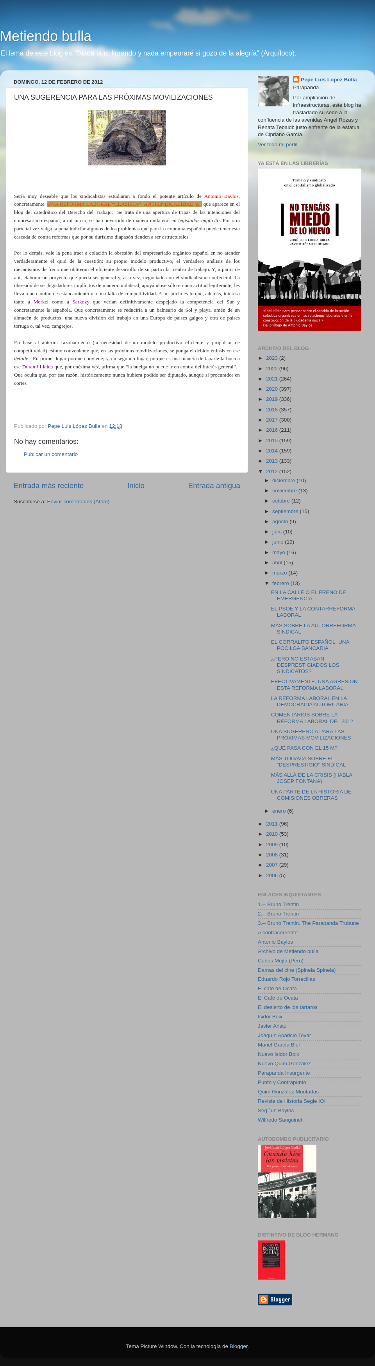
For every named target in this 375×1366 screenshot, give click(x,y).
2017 (272, 420)
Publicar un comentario (51, 454)
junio (278, 542)
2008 (272, 855)
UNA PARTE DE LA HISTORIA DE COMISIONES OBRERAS (311, 795)
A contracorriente (278, 932)
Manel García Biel (279, 1045)
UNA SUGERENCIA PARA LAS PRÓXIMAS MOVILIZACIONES (311, 735)
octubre (281, 501)
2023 (272, 358)
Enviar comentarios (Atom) (78, 501)
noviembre (285, 491)
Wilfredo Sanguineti (281, 1120)
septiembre (286, 511)
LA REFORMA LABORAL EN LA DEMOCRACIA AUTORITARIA (309, 701)
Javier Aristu (272, 1026)
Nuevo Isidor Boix (278, 1054)
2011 (272, 824)
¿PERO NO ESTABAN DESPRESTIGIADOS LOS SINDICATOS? (305, 665)
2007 (272, 865)
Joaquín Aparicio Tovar (284, 1035)
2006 (272, 875)
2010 (272, 834)
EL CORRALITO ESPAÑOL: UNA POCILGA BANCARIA (310, 645)
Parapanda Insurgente (284, 1073)
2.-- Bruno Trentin (278, 914)
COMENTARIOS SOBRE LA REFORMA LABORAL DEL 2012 (312, 718)
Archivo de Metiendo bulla (288, 951)
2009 (272, 844)
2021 (272, 379)
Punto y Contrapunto (282, 1082)
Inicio (136, 485)
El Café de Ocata (278, 998)
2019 (272, 399)
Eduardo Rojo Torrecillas (286, 979)
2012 (272, 471)
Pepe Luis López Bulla (329, 80)
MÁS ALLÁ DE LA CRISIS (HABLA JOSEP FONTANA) (311, 778)
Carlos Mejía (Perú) (281, 961)
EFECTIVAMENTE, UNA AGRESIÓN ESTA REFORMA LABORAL (314, 685)
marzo (280, 573)
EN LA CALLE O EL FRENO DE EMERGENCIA (308, 595)
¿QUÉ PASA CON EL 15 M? (304, 748)
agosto (280, 521)
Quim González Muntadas (288, 1092)
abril (278, 562)
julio (277, 532)
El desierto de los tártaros (288, 1007)
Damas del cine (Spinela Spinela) (297, 970)
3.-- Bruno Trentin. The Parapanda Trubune (308, 923)
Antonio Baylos (275, 942)
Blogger (239, 1346)
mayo (279, 552)
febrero (281, 583)
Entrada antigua (214, 485)
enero (279, 811)
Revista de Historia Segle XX (291, 1101)
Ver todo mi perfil (277, 144)
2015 (272, 440)
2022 (272, 369)
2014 (272, 451)
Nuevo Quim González (284, 1063)
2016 (272, 430)
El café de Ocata (277, 988)
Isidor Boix (270, 1017)
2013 (272, 461)
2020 (272, 389)
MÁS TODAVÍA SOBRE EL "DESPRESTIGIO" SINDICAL (308, 762)
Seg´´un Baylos (276, 1110)
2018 (272, 410)
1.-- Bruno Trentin (278, 904)
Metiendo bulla (45, 36)
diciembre (284, 480)
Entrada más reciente (49, 485)
